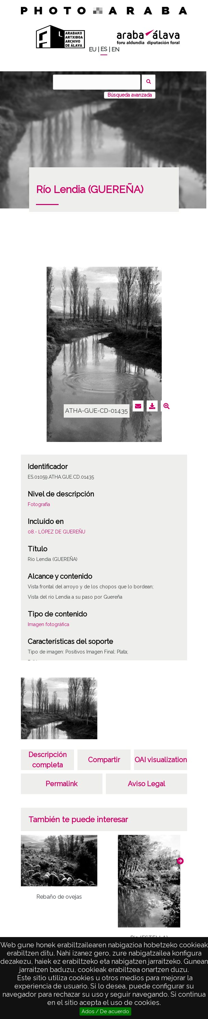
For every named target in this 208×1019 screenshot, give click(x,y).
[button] (180, 861)
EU (92, 49)
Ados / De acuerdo (105, 1011)
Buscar (149, 82)
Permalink (61, 784)
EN (115, 49)
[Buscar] (96, 82)
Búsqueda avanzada (130, 95)
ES (103, 49)
